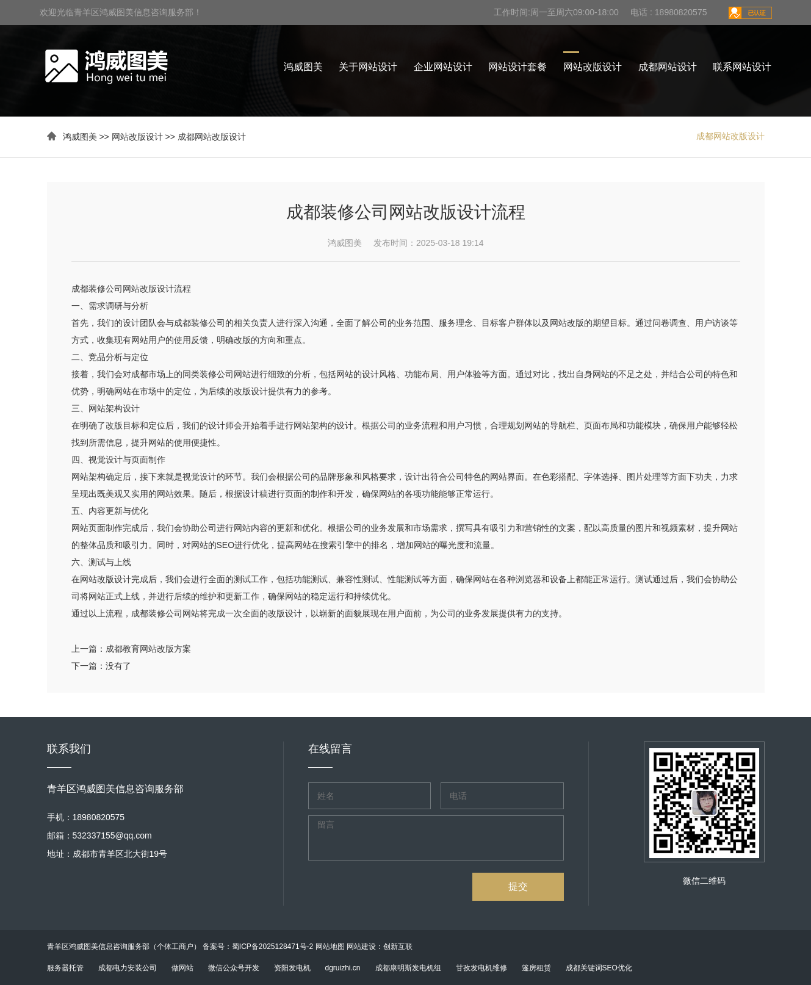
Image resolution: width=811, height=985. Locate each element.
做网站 (182, 968)
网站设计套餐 (517, 67)
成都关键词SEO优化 (599, 968)
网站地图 (330, 946)
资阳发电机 (292, 968)
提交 (518, 886)
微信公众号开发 (233, 968)
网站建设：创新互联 (380, 946)
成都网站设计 (667, 67)
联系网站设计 (742, 67)
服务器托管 (65, 968)
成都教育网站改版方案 (148, 649)
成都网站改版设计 (212, 137)
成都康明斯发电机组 (408, 968)
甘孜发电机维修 (481, 968)
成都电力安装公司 (127, 968)
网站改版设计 (592, 67)
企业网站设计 (443, 67)
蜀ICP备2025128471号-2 (272, 946)
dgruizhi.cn (343, 968)
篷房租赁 (536, 968)
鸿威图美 (303, 67)
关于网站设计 (368, 67)
